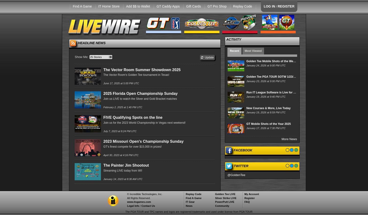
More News (289, 139)
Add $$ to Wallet (138, 6)
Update (207, 57)
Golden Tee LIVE (225, 194)
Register (249, 198)
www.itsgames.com (139, 201)
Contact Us (148, 205)
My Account (251, 194)
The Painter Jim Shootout (126, 165)
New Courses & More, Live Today (268, 108)
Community (222, 205)
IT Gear (190, 201)
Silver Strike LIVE (225, 198)
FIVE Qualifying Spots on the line (132, 117)
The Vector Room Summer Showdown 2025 (141, 70)
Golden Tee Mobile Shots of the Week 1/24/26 (276, 61)
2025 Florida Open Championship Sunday (140, 94)
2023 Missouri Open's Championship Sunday (143, 141)
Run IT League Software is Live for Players (274, 92)
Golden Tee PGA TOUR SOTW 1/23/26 (271, 76)
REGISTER (286, 6)
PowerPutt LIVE (224, 201)
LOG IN (269, 6)
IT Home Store (109, 6)
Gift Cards (193, 6)
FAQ (247, 201)
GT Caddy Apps (168, 6)
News (189, 205)
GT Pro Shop (216, 6)
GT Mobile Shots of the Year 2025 (268, 124)
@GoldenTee (236, 175)
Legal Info (133, 205)
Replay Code (242, 6)
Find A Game (82, 6)
